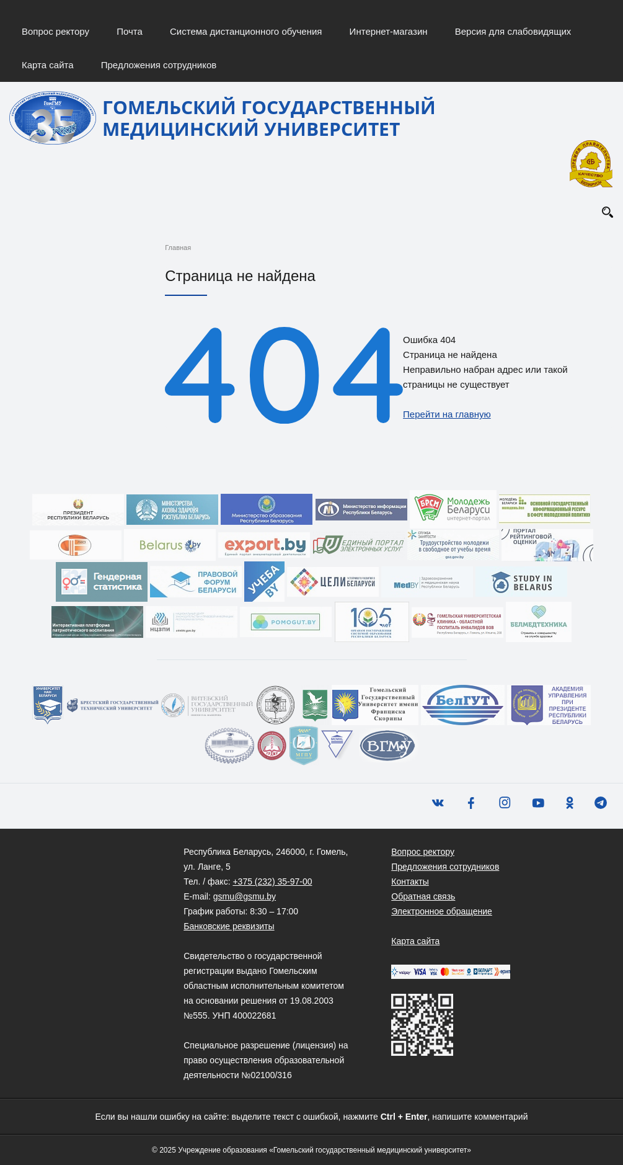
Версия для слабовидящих (513, 31)
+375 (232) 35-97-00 (272, 881)
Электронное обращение (441, 911)
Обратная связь (423, 896)
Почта (130, 31)
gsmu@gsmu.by (244, 896)
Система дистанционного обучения (246, 31)
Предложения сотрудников (159, 65)
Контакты (409, 881)
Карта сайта (48, 65)
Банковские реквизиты (228, 926)
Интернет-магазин (389, 31)
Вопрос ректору (55, 31)
